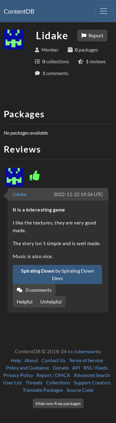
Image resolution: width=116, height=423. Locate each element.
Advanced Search (92, 375)
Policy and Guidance (27, 368)
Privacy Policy (18, 375)
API (76, 368)
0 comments (34, 290)
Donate (61, 368)
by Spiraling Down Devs (57, 274)
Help (16, 360)
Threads (34, 382)
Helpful (24, 301)
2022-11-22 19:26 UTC (78, 194)
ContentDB (19, 11)
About (31, 360)
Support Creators (92, 382)
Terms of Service (86, 360)
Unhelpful (51, 301)
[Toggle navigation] (103, 11)
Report (92, 35)
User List (12, 382)
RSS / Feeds (96, 368)
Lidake (20, 194)
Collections (58, 382)
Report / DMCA (53, 375)
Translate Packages (43, 390)
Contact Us (53, 360)
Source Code (80, 390)
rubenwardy (87, 351)
